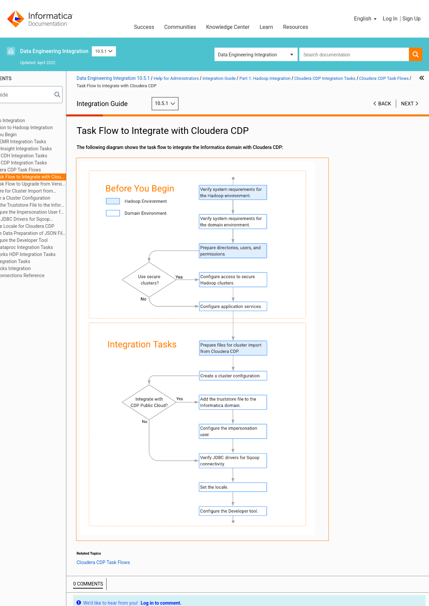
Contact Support (321, 584)
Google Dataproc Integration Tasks (57, 247)
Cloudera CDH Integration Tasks (54, 155)
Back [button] (384, 104)
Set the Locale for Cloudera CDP (61, 226)
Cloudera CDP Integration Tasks (54, 162)
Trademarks (147, 584)
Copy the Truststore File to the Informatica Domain (67, 205)
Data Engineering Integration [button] (247, 54)
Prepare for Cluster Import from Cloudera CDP (57, 191)
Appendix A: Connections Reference (48, 275)
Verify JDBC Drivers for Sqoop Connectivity (56, 219)
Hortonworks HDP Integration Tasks (59, 254)
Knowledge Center (228, 27)
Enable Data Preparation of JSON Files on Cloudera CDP (67, 233)
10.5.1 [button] (104, 51)
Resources (295, 27)
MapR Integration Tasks (46, 261)
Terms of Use (111, 584)
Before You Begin (39, 134)
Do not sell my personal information (251, 584)
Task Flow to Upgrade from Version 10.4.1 (70, 184)
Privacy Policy (184, 584)
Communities (180, 27)
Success (144, 27)
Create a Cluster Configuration (59, 198)
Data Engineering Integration (54, 51)
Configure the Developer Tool (58, 240)
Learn (266, 27)
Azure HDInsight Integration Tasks (57, 148)
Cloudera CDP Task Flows (54, 169)
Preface (19, 113)
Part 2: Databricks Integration (41, 268)
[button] (365, 18)
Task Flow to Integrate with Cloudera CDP (70, 177)
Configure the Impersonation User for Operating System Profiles (67, 212)
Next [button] (407, 104)
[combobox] (354, 54)
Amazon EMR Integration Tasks (54, 141)
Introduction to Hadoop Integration (57, 127)
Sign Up (411, 18)
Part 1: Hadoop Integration (38, 120)
